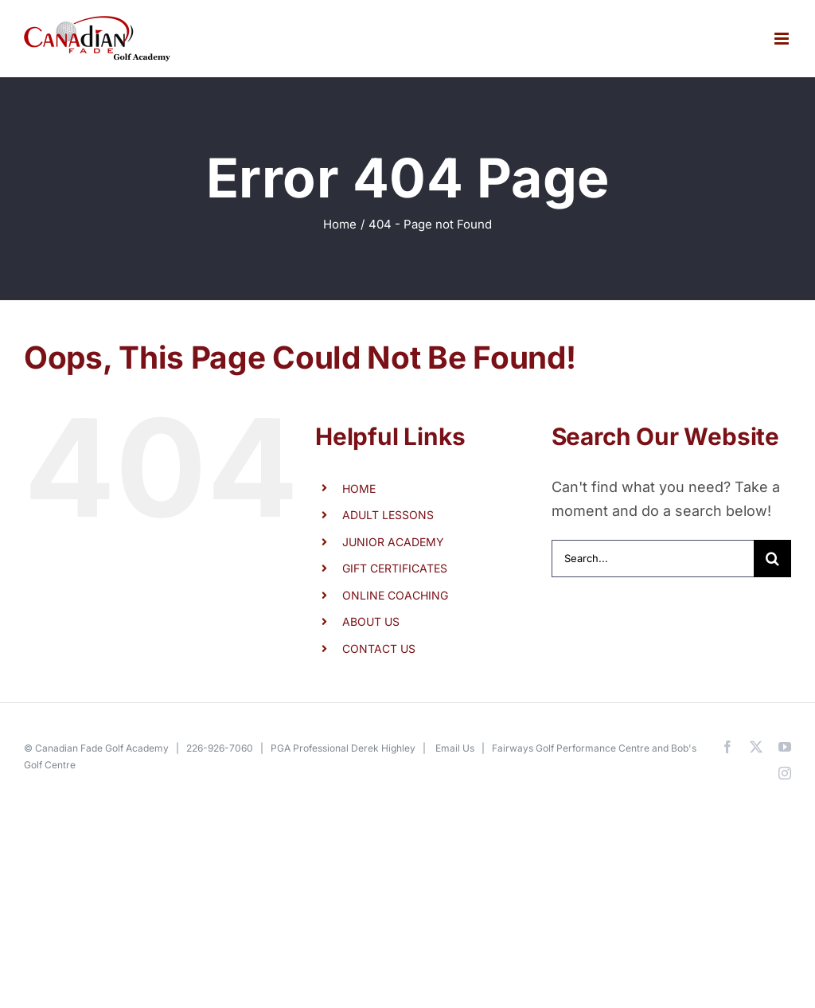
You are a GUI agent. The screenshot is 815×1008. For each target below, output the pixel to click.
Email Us (454, 748)
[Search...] (653, 558)
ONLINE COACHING (395, 595)
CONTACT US (378, 648)
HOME (359, 488)
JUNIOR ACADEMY (393, 542)
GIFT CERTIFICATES (394, 568)
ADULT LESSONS (388, 515)
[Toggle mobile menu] (782, 38)
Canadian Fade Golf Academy (102, 748)
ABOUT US (371, 621)
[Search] (772, 558)
